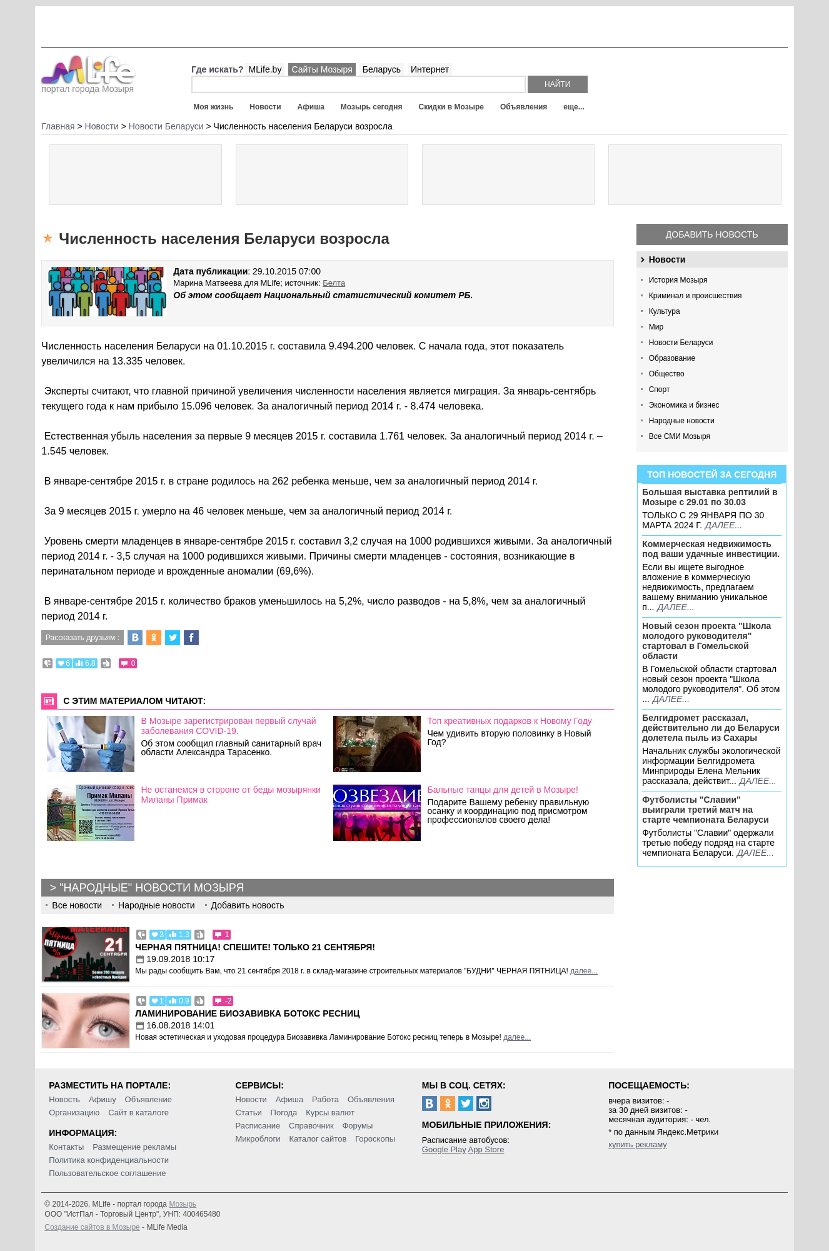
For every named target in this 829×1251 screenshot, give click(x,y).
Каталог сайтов (318, 1138)
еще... (573, 107)
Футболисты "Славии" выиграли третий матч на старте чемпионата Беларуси (705, 810)
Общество (667, 373)
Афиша (311, 107)
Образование (672, 358)
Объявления (523, 107)
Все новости (77, 905)
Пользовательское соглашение (107, 1173)
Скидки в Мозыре (450, 107)
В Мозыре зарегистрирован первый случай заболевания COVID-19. (228, 726)
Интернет (430, 69)
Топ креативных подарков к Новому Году (509, 721)
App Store (486, 1149)
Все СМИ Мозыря (679, 436)
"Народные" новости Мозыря (151, 888)
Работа (325, 1099)
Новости (265, 107)
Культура (664, 311)
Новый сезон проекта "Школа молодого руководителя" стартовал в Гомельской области (706, 641)
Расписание (258, 1125)
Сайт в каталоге (138, 1112)
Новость (64, 1099)
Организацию (74, 1112)
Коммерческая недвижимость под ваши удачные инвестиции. (711, 549)
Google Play (444, 1149)
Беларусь (382, 69)
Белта (334, 283)
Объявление (148, 1099)
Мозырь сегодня (372, 107)
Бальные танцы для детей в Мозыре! (502, 790)
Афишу (102, 1099)
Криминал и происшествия (695, 295)
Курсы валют (330, 1112)
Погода (284, 1112)
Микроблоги (258, 1138)
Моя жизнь (213, 107)
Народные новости (682, 420)
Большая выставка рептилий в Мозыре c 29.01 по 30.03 (709, 497)
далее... (723, 525)
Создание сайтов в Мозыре (91, 1227)
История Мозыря (678, 280)
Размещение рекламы (134, 1147)
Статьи (249, 1112)
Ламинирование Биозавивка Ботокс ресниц (247, 1013)
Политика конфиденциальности (109, 1160)
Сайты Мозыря (321, 69)
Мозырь (182, 1204)
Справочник (311, 1125)
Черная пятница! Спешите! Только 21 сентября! (255, 947)
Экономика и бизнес (684, 405)
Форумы (357, 1125)
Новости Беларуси (681, 342)
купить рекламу (637, 1144)
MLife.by (264, 69)
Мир (656, 327)
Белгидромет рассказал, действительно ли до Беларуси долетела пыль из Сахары (711, 728)
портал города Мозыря (88, 85)
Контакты (66, 1147)
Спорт (659, 389)
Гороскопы (375, 1138)
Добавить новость (712, 234)
